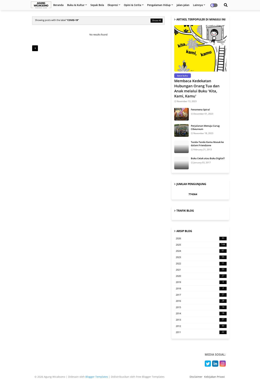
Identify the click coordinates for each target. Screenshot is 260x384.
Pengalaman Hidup (159, 5)
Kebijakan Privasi (214, 376)
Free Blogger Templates (150, 376)
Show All (156, 20)
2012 (201, 326)
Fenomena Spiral (200, 109)
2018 (201, 288)
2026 (201, 238)
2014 (201, 313)
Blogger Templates (96, 376)
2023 (201, 257)
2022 (201, 263)
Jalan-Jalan (183, 5)
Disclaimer (196, 376)
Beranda (58, 5)
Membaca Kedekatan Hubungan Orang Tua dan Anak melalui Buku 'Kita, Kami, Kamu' (197, 88)
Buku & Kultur (75, 5)
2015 (201, 307)
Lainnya (198, 5)
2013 (201, 320)
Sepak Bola (97, 5)
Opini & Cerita (132, 5)
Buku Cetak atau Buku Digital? (208, 158)
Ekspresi (113, 5)
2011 (201, 332)
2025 (201, 245)
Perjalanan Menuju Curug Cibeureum (205, 127)
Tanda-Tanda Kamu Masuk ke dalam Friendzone (207, 143)
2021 (201, 270)
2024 (201, 251)
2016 (201, 301)
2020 (201, 276)
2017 (201, 295)
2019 (201, 282)
